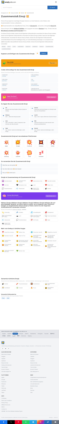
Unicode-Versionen (34, 383)
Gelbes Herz (20, 232)
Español (9, 333)
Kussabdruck (49, 212)
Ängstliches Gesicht (51, 232)
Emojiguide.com (4, 13)
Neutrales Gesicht (7, 236)
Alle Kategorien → (34, 371)
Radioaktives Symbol (49, 288)
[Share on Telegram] (33, 422)
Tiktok (2, 392)
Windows (3, 383)
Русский (46, 333)
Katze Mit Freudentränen (35, 245)
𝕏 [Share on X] (11, 422)
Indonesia (23, 335)
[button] (15, 76)
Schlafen (19, 212)
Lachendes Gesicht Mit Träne (8, 251)
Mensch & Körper (34, 354)
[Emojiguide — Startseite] (2, 342)
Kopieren (43, 53)
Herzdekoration (7, 181)
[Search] (52, 7)
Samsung (3, 388)
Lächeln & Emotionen (35, 365)
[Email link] (55, 422)
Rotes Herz (49, 185)
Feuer (33, 288)
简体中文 (52, 333)
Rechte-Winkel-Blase (7, 216)
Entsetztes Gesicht (50, 241)
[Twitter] (5, 348)
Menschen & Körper (6, 354)
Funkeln (19, 288)
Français (21, 333)
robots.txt (56, 417)
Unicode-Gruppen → (6, 371)
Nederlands (33, 333)
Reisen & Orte (4, 363)
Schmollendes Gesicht (6, 245)
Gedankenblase (7, 189)
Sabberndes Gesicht (20, 245)
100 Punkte (34, 220)
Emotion (22, 13)
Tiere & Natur (4, 367)
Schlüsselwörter (34, 379)
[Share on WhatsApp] (25, 422)
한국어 (9, 335)
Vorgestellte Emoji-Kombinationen (38, 377)
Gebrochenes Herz (36, 181)
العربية (13, 335)
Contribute (3, 398)
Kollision (42, 46)
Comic (14, 46)
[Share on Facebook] (3, 422)
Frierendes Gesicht (36, 232)
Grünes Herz (20, 251)
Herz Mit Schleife (50, 181)
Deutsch (15, 333)
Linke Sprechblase (50, 216)
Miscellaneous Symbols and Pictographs (40, 90)
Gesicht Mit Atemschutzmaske (36, 241)
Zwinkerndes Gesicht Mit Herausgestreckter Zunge (50, 246)
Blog (31, 388)
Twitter (2, 386)
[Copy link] (48, 422)
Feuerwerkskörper (21, 284)
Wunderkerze (35, 284)
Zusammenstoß (49, 46)
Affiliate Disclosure (5, 404)
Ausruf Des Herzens (8, 232)
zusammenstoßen (6, 49)
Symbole (3, 360)
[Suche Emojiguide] (24, 7)
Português (40, 333)
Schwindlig (5, 212)
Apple (2, 377)
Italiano (26, 333)
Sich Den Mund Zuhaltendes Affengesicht (50, 236)
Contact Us (4, 409)
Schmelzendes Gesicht (21, 181)
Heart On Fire (20, 236)
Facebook (3, 381)
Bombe (3, 46)
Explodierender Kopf (50, 284)
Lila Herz (5, 185)
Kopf (8, 298)
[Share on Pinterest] (18, 422)
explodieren (21, 46)
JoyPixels (3, 390)
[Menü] (56, 2)
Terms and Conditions (6, 400)
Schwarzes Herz (21, 185)
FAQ (31, 392)
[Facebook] (2, 348)
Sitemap (50, 417)
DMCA (2, 407)
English (4, 333)
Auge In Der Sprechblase (35, 189)
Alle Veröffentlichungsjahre (36, 381)
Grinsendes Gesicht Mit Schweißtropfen (22, 241)
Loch (33, 185)
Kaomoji (32, 390)
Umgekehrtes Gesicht (6, 241)
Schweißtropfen (36, 212)
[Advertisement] (29, 265)
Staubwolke (20, 189)
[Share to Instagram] (40, 422)
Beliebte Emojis (34, 386)
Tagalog (29, 335)
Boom (9, 46)
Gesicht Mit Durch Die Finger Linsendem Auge (36, 236)
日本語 (3, 335)
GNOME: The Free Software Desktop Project (11, 411)
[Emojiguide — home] (8, 2)
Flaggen (3, 356)
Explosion (28, 46)
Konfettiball (6, 288)
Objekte (3, 358)
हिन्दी (18, 335)
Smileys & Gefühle (14, 13)
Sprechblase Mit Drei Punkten (36, 216)
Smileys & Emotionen (6, 365)
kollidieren (35, 46)
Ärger (47, 220)
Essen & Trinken (5, 369)
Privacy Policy (4, 402)
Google (3, 379)
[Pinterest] (8, 348)
